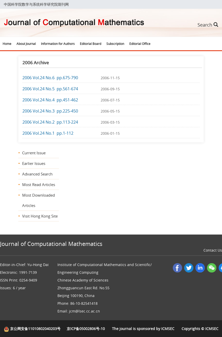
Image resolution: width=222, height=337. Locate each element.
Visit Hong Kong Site (40, 216)
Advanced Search (37, 173)
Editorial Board (90, 44)
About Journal (26, 44)
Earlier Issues (33, 163)
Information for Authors (58, 44)
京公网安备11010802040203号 (32, 328)
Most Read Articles (38, 184)
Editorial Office (139, 44)
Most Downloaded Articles (38, 200)
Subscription (115, 44)
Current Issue (34, 152)
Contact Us (212, 250)
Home (7, 44)
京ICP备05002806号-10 (86, 328)
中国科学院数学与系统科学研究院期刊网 (36, 4)
